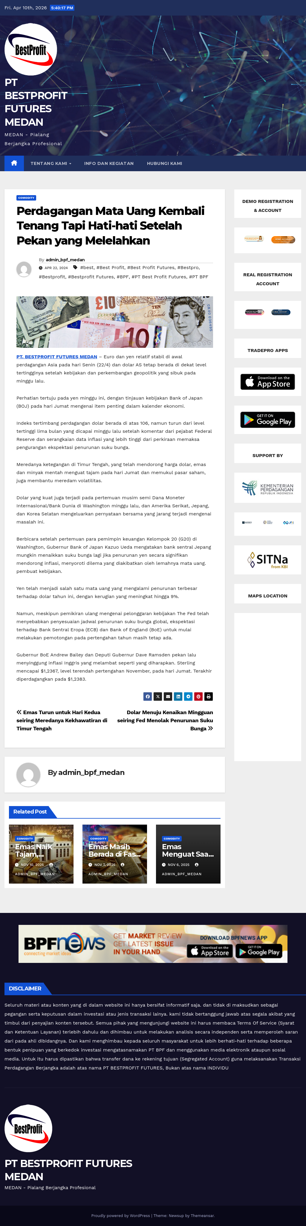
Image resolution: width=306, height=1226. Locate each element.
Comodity (26, 197)
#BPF (122, 277)
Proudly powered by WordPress (121, 1215)
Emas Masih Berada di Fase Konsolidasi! (114, 854)
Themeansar (202, 1215)
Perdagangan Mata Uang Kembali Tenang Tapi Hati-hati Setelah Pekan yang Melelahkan (110, 226)
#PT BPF (199, 277)
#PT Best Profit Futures (158, 277)
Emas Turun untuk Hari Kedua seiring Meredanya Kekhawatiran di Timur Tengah (61, 720)
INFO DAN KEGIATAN (109, 163)
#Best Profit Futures (151, 267)
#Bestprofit (52, 277)
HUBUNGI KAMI (164, 163)
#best (87, 267)
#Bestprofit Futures (91, 277)
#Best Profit (110, 267)
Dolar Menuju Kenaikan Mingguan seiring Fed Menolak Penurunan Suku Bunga (165, 720)
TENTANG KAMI (49, 163)
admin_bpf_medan (65, 260)
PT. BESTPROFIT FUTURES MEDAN (56, 356)
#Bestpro (188, 267)
